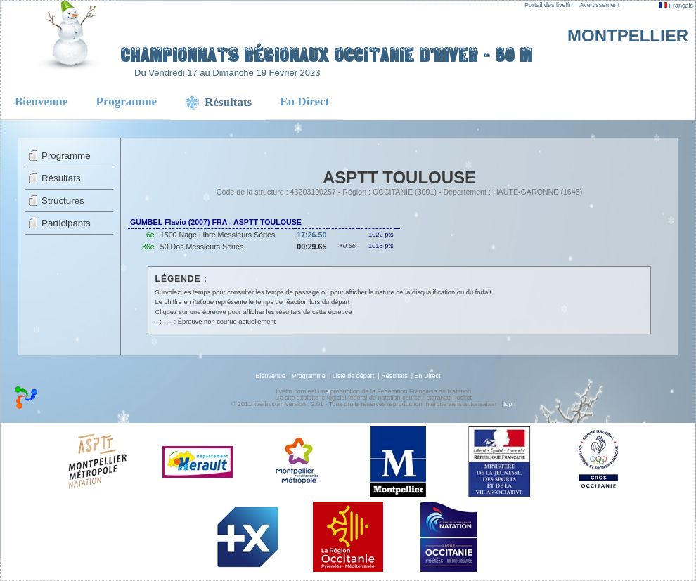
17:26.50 (311, 234)
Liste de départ (354, 375)
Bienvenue (41, 101)
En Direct (304, 101)
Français (676, 5)
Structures (62, 200)
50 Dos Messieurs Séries (201, 246)
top (508, 403)
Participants (66, 223)
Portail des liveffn (548, 4)
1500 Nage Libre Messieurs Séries (217, 234)
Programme (126, 101)
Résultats (61, 178)
